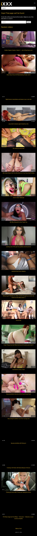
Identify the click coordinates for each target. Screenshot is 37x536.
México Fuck (18, 528)
